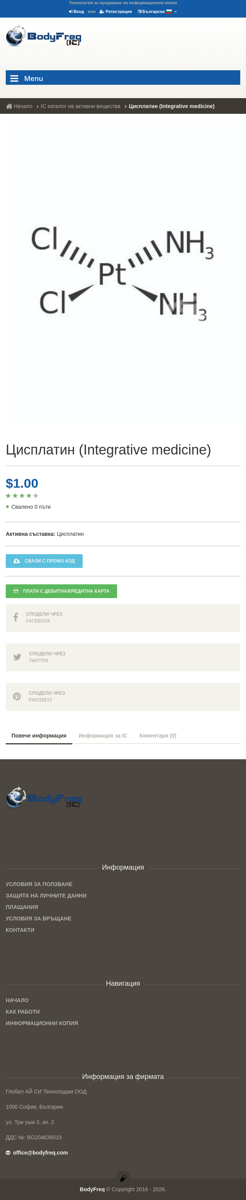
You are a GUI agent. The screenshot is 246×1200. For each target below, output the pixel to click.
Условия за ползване (39, 884)
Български (157, 12)
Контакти (20, 930)
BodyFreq (92, 1189)
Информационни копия (42, 1023)
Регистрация (115, 11)
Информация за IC (103, 736)
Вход (76, 11)
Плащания (22, 907)
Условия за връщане (39, 918)
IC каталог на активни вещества (81, 106)
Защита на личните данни (46, 896)
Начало (19, 106)
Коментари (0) (158, 736)
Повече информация (39, 736)
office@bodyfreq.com (37, 1153)
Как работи (23, 1012)
